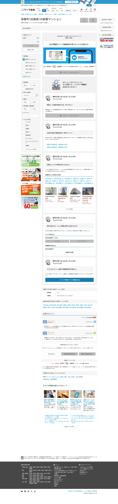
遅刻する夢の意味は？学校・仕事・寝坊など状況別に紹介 (49, 401)
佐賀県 (34, 481)
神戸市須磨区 (79, 183)
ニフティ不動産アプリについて (86, 468)
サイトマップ (83, 473)
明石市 (89, 178)
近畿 (23, 476)
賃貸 (55, 467)
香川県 (30, 480)
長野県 (38, 473)
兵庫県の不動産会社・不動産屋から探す (57, 147)
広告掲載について (84, 472)
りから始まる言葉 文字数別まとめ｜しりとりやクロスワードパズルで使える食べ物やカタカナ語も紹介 (82, 416)
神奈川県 (35, 470)
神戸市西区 (68, 178)
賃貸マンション (60, 467)
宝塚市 (75, 181)
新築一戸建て (63, 377)
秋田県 (45, 467)
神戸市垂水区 (88, 183)
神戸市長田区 (69, 183)
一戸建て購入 (57, 472)
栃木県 (49, 470)
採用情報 (94, 491)
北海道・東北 (25, 467)
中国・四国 (24, 478)
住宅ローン (56, 482)
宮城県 (41, 467)
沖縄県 (35, 483)
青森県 (34, 467)
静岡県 (38, 475)
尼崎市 (83, 178)
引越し (55, 486)
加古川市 (68, 181)
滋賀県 (41, 476)
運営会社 (70, 491)
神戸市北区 (49, 178)
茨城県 (46, 470)
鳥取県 (38, 478)
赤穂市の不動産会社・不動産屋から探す (57, 144)
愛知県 (30, 475)
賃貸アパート (67, 467)
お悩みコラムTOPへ (69, 426)
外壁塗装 (56, 484)
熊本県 (41, 481)
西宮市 (48, 181)
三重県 (41, 475)
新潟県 (30, 473)
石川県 (45, 473)
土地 (76, 377)
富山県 (41, 473)
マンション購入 (57, 470)
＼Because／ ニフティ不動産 (86, 467)
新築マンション (64, 470)
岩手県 (38, 467)
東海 (23, 475)
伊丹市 (61, 181)
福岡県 (30, 481)
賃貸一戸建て (74, 467)
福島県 (30, 468)
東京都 (30, 470)
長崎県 (38, 481)
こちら (83, 348)
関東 (23, 470)
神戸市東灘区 (50, 183)
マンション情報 (57, 477)
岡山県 (34, 478)
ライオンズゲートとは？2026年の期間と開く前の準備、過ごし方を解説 (63, 402)
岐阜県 (34, 475)
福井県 (48, 473)
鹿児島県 (31, 483)
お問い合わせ (83, 470)
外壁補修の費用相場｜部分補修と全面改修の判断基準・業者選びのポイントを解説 (56, 416)
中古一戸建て (71, 377)
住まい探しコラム (58, 480)
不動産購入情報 (57, 468)
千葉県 (42, 470)
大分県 (45, 481)
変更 (38, 38)
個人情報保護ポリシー (80, 491)
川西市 (82, 181)
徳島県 (48, 478)
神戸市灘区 (60, 183)
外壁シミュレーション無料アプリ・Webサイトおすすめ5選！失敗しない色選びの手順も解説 (89, 402)
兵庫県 (34, 476)
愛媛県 (34, 480)
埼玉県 (39, 470)
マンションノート (51, 348)
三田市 (88, 181)
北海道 (30, 467)
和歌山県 (49, 476)
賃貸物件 (80, 377)
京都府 (38, 476)
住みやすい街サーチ (58, 479)
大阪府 (30, 476)
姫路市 (76, 178)
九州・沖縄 (24, 481)
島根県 (41, 478)
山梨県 (34, 473)
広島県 (30, 478)
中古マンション (56, 377)
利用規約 (89, 491)
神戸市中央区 (59, 178)
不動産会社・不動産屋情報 (50, 379)
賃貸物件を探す (27, 76)
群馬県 (30, 471)
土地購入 (56, 473)
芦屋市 (55, 181)
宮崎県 (48, 481)
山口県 (45, 478)
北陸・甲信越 (25, 473)
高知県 (38, 480)
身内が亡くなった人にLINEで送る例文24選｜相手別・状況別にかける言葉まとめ (76, 402)
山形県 (48, 467)
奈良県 (45, 476)
